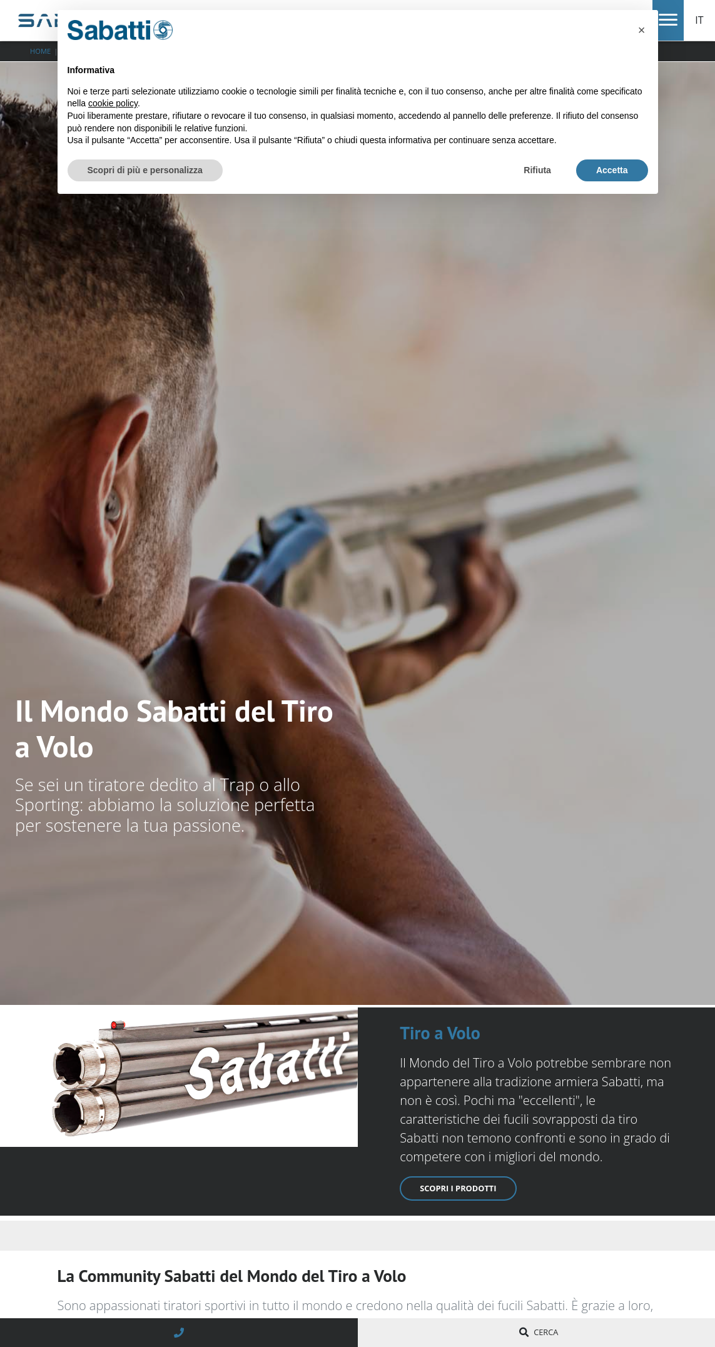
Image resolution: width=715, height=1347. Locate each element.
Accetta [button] (612, 170)
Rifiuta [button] (537, 170)
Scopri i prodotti (458, 1188)
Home (40, 51)
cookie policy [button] (113, 103)
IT (699, 20)
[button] (642, 30)
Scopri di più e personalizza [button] (145, 170)
